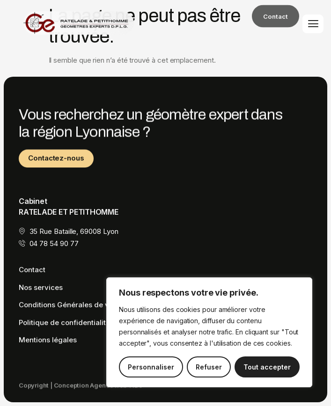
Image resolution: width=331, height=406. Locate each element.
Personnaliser (151, 367)
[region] (209, 332)
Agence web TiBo (116, 388)
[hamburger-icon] (313, 23)
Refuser (209, 367)
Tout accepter (267, 367)
